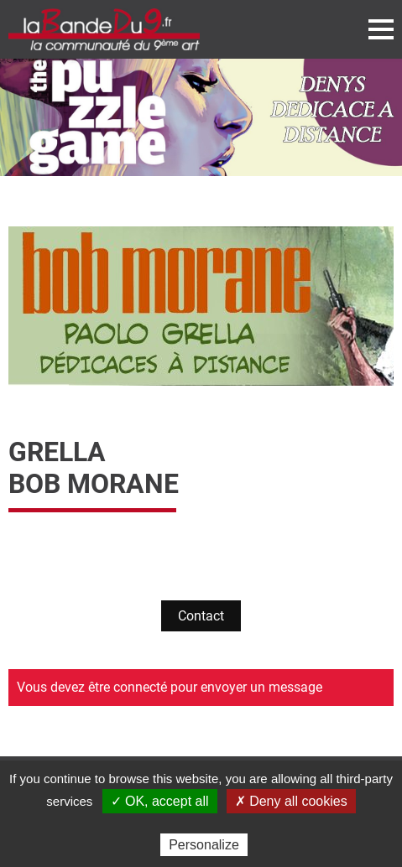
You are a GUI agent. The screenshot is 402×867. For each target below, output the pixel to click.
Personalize (204, 845)
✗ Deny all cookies (291, 801)
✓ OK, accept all (160, 801)
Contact (201, 616)
